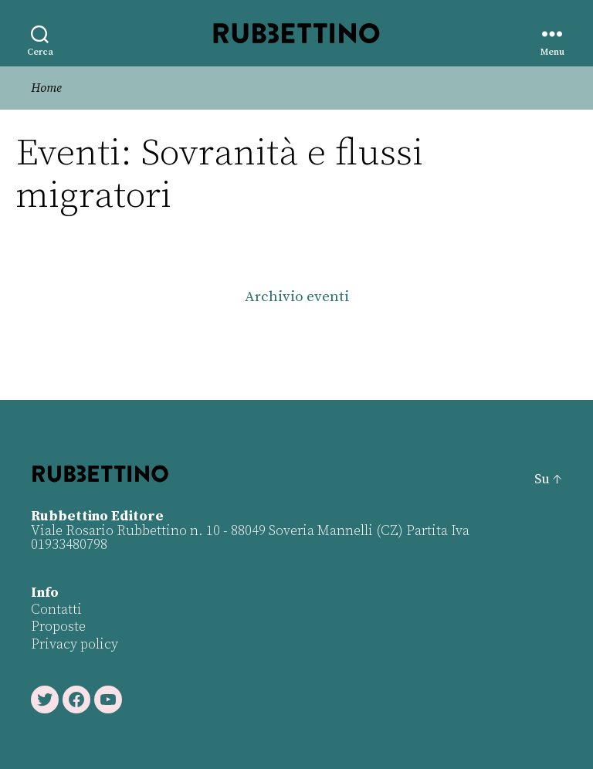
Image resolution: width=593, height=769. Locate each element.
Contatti (56, 609)
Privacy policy (74, 644)
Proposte (58, 626)
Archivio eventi (297, 297)
